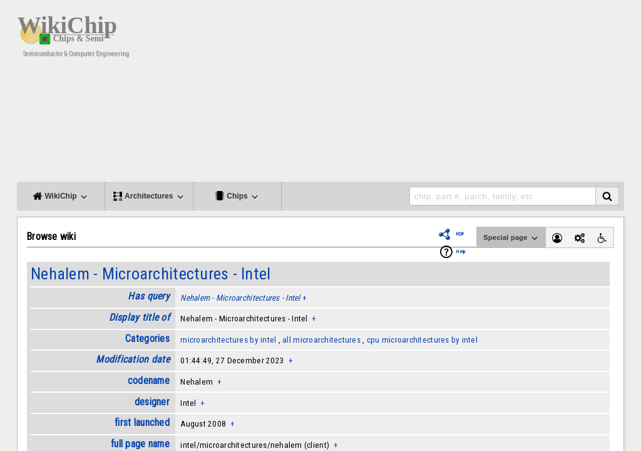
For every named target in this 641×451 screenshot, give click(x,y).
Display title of (139, 317)
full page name (140, 444)
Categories (147, 339)
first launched (142, 422)
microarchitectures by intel (228, 340)
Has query (148, 296)
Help (460, 251)
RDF (460, 234)
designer (152, 402)
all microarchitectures (321, 340)
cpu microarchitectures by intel (422, 340)
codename (149, 380)
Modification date (133, 359)
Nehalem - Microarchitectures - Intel (151, 273)
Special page (511, 238)
